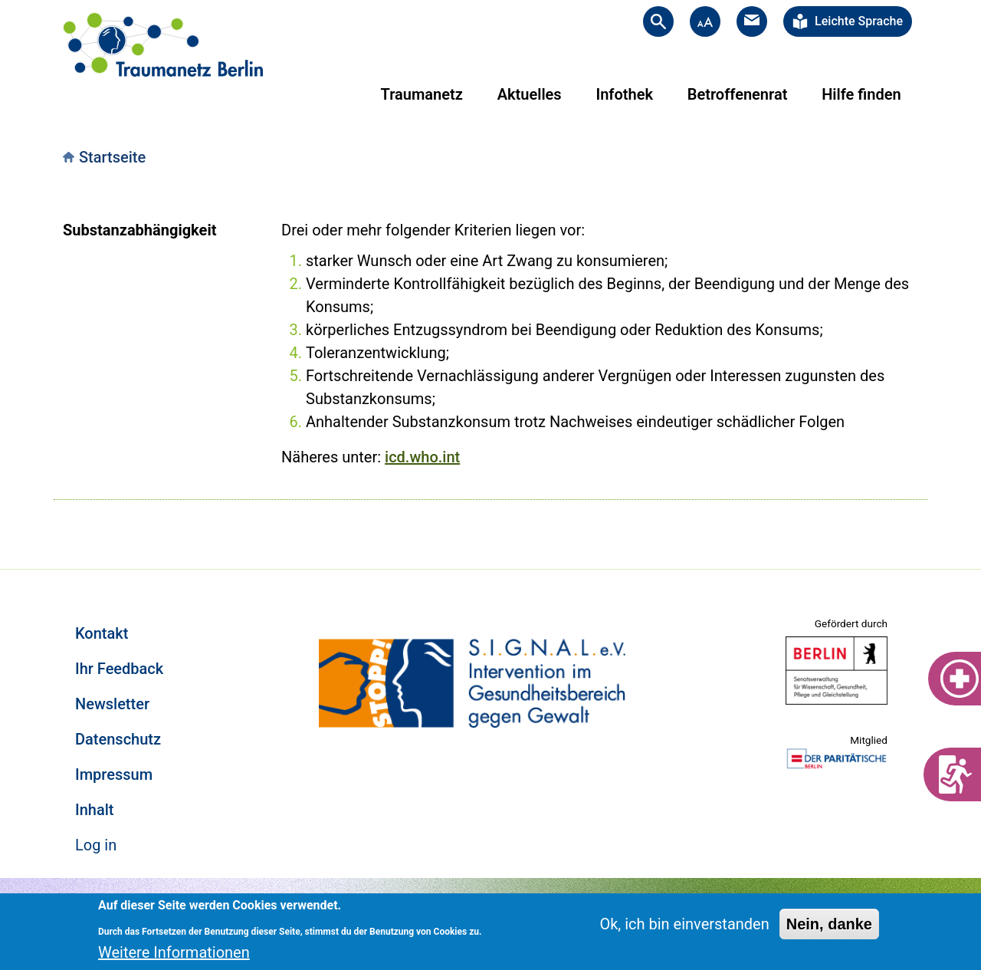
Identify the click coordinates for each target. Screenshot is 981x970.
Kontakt (101, 633)
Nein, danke (829, 924)
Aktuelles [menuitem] (529, 94)
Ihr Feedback (119, 668)
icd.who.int (422, 457)
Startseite (112, 157)
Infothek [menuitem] (624, 94)
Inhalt (94, 810)
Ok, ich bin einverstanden (684, 924)
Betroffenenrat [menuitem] (737, 94)
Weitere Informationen (174, 952)
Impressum (114, 774)
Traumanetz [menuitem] (422, 94)
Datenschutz (118, 739)
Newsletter (112, 704)
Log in (95, 845)
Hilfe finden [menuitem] (861, 94)
